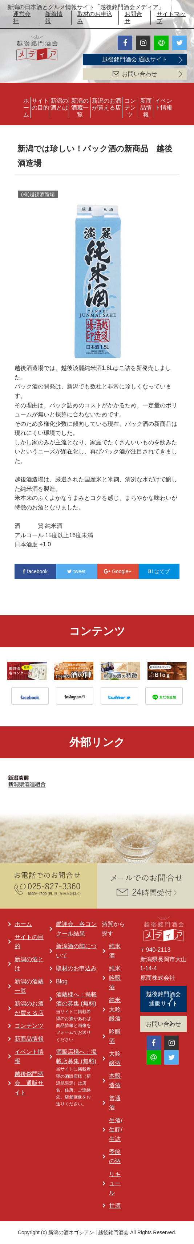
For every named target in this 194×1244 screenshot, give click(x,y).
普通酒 (115, 1103)
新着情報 (53, 17)
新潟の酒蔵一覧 (80, 108)
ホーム (26, 108)
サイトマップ (171, 17)
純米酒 (115, 951)
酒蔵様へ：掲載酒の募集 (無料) (76, 999)
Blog (62, 981)
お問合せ (133, 17)
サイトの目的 (40, 104)
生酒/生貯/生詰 (115, 1129)
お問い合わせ (135, 73)
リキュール (115, 1183)
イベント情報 (163, 104)
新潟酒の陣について (76, 951)
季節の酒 (115, 1157)
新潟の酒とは (59, 104)
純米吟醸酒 (115, 977)
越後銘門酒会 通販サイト (134, 59)
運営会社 (22, 17)
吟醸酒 (115, 1036)
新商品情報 (146, 108)
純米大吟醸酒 (115, 1009)
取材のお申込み (94, 17)
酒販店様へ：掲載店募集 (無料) (76, 1056)
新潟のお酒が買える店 (106, 104)
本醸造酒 (115, 1080)
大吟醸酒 (115, 1058)
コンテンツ (130, 108)
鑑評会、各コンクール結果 (76, 929)
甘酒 (115, 1206)
